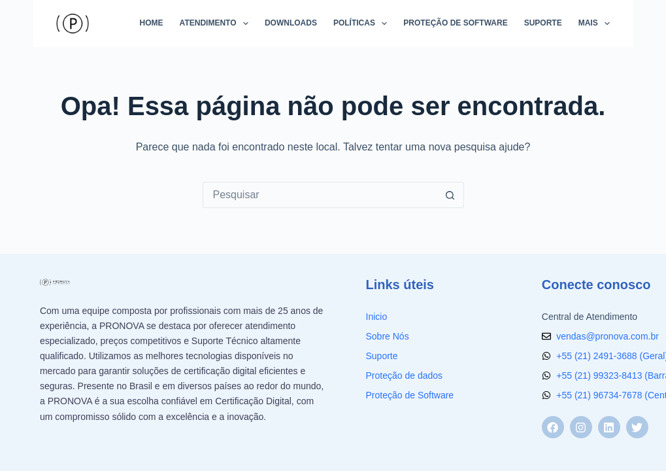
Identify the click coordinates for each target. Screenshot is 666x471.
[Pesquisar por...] (320, 195)
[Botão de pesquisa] (450, 195)
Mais (594, 23)
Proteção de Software (455, 22)
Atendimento (217, 23)
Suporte (543, 22)
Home (151, 22)
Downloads (291, 22)
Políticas (362, 23)
